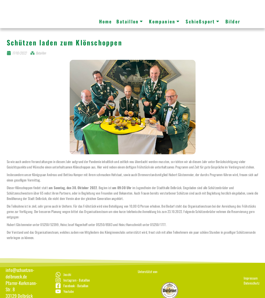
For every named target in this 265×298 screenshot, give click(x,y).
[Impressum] (252, 283)
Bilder (232, 21)
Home (105, 21)
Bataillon (129, 21)
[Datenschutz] (252, 288)
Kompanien (164, 21)
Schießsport (203, 21)
